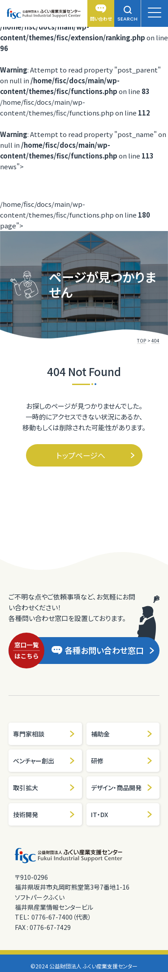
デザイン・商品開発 (122, 787)
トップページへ (95, 455)
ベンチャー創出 (44, 760)
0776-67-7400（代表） (61, 916)
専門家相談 (44, 733)
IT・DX (122, 814)
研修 (122, 760)
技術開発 (44, 814)
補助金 (122, 733)
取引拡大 (44, 787)
